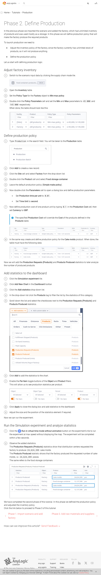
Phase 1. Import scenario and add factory (25, 515)
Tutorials (16, 12)
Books (62, 563)
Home (6, 12)
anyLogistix (42, 567)
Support (53, 563)
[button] (13, 3)
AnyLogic (41, 563)
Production (27, 12)
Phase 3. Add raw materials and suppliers (73, 513)
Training (53, 567)
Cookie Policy (84, 573)
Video (62, 567)
